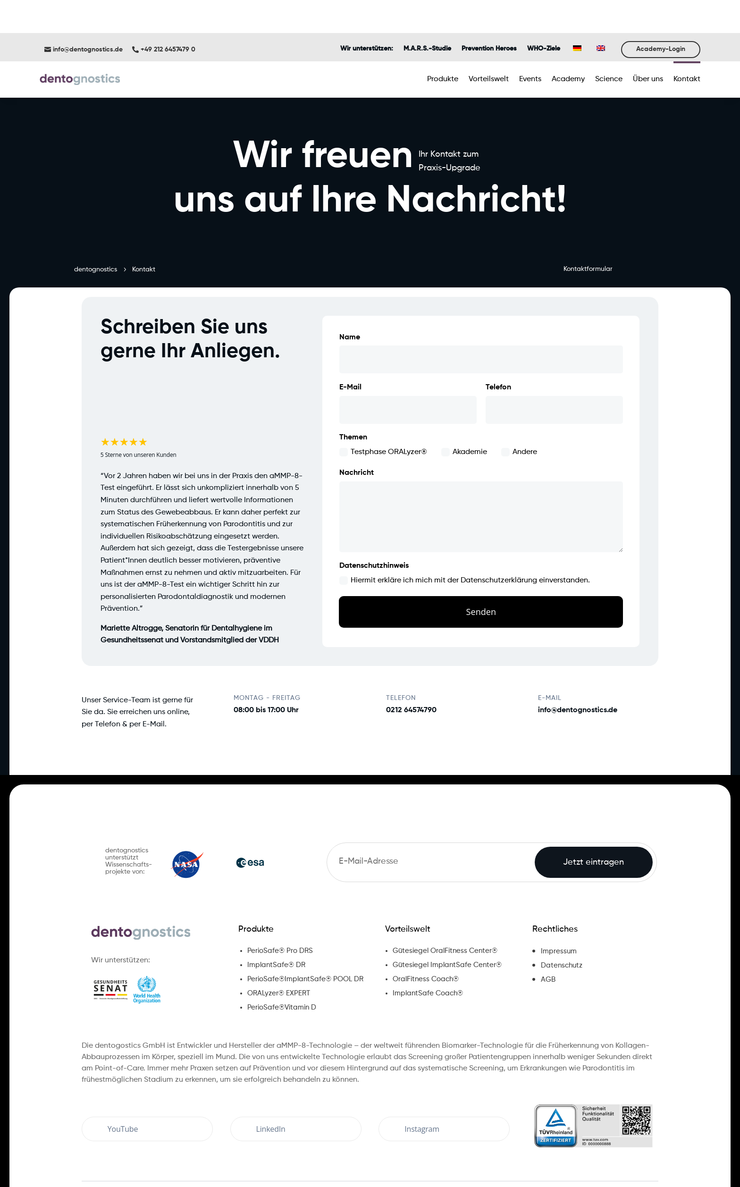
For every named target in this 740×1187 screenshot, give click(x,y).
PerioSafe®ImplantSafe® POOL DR (305, 941)
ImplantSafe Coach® (428, 955)
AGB (548, 941)
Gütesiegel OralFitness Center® (445, 913)
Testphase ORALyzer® (383, 414)
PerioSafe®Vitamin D (281, 969)
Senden (480, 574)
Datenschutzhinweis (374, 528)
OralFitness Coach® (426, 941)
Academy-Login (660, 11)
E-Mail (350, 350)
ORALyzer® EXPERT (278, 955)
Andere (519, 414)
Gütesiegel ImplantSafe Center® (447, 927)
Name (349, 299)
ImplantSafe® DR (276, 927)
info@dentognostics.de (88, 11)
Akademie (464, 414)
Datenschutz (561, 927)
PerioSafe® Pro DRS (280, 913)
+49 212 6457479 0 (168, 11)
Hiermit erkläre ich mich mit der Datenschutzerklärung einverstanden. (464, 543)
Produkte (256, 891)
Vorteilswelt (407, 891)
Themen (353, 400)
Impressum (559, 913)
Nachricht (356, 435)
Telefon (498, 350)
